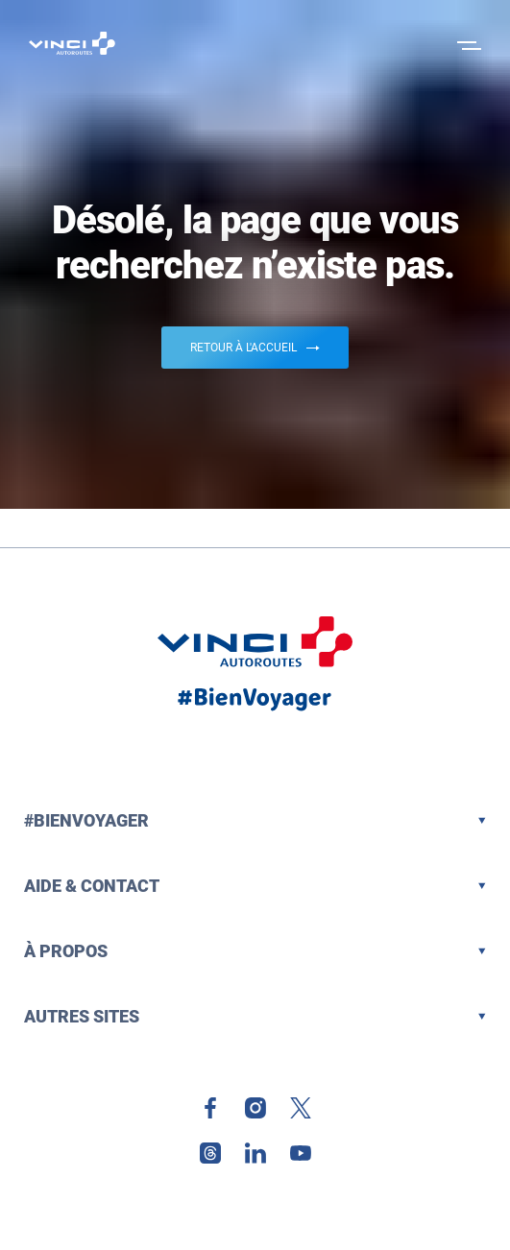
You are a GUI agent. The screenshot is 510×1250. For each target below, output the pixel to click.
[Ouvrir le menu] (466, 43)
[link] (210, 1107)
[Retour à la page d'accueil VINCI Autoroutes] (72, 43)
